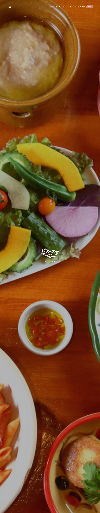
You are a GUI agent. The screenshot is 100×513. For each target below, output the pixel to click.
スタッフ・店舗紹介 (79, 6)
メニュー (70, 6)
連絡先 (89, 6)
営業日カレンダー (61, 6)
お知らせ (52, 6)
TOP (46, 6)
